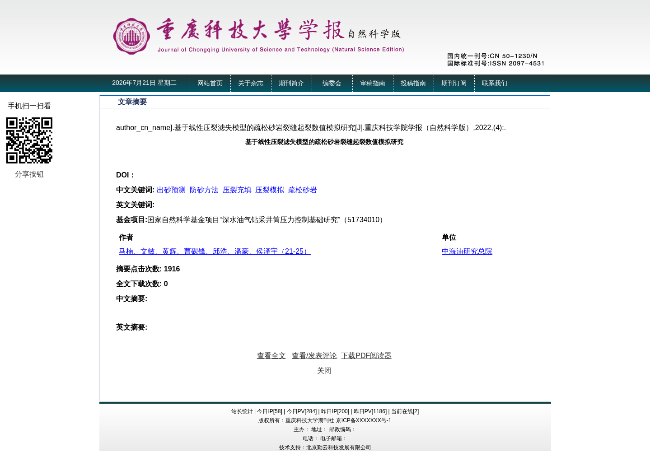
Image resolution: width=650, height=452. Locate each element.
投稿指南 (413, 83)
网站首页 (210, 83)
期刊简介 (291, 83)
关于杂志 (250, 83)
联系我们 (494, 83)
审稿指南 (372, 83)
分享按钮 (29, 174)
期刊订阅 (454, 83)
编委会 (332, 83)
